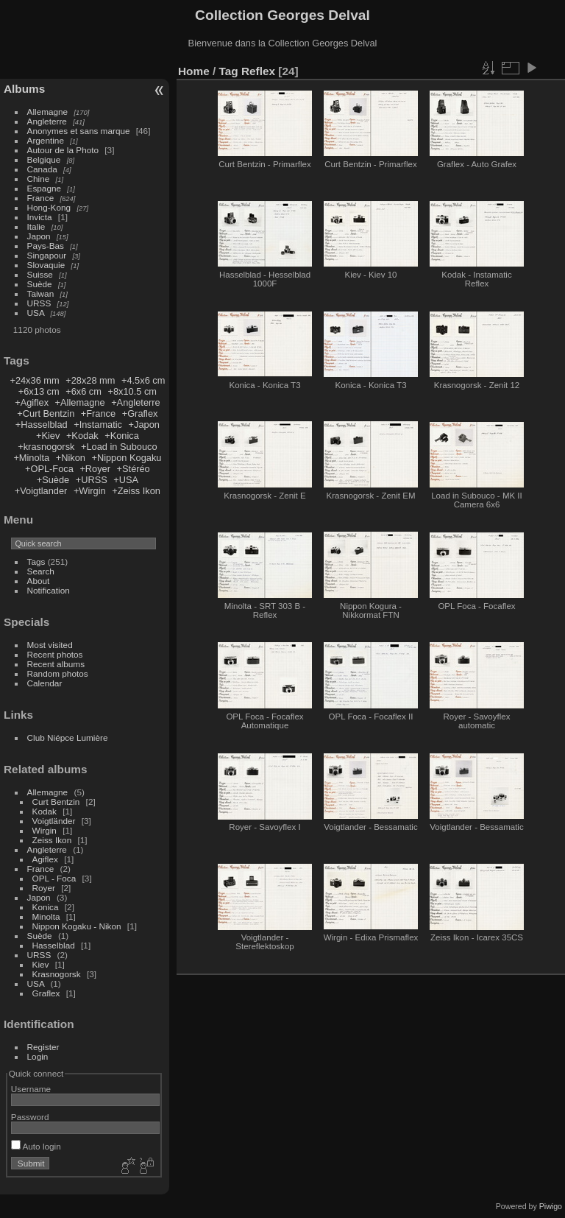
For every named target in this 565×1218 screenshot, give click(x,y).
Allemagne (47, 111)
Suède (39, 284)
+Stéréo (133, 468)
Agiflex (45, 859)
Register (43, 1047)
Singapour (47, 255)
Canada (42, 169)
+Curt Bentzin (45, 413)
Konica (45, 907)
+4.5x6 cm (143, 380)
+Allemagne (80, 402)
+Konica (121, 435)
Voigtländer (54, 821)
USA (36, 312)
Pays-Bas (45, 245)
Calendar (45, 683)
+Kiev (48, 435)
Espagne (44, 188)
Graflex (46, 993)
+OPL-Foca (49, 468)
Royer (43, 888)
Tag (228, 71)
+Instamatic (98, 424)
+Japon (144, 424)
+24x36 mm (34, 380)
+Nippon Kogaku (126, 457)
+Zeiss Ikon (136, 490)
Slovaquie (46, 265)
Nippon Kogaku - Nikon (76, 926)
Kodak (44, 811)
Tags (36, 561)
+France (98, 413)
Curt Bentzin (56, 801)
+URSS (91, 479)
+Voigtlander (41, 490)
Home (194, 71)
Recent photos (55, 654)
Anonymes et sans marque (78, 130)
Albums (24, 88)
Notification (48, 590)
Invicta (39, 217)
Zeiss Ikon (52, 840)
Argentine (45, 140)
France (40, 198)
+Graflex (140, 413)
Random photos (57, 673)
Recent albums (56, 664)
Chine (38, 178)
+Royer (94, 468)
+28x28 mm (90, 380)
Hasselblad (53, 945)
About (38, 580)
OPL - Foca (54, 878)
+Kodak (82, 435)
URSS (39, 303)
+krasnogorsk (46, 446)
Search (40, 571)
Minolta (46, 916)
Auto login (36, 1146)
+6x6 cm (83, 391)
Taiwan (40, 293)
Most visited (50, 645)
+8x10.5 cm (132, 391)
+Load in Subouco (119, 446)
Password (30, 1117)
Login (38, 1056)
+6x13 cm (39, 391)
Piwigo (550, 1206)
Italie (36, 226)
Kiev (40, 964)
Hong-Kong (49, 207)
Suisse (40, 274)
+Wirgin (90, 490)
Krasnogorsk (56, 974)
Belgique (44, 159)
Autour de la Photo (63, 150)
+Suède (53, 479)
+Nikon (70, 457)
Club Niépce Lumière (67, 737)
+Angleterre (135, 402)
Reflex (258, 71)
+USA (125, 479)
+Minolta (31, 457)
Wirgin (44, 830)
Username (31, 1089)
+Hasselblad (41, 424)
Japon (39, 236)
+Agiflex (32, 402)
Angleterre (47, 121)
